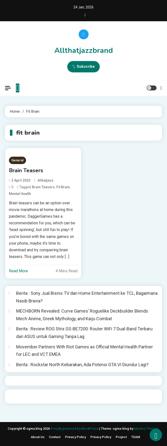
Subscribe (83, 66)
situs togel (17, 396)
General (17, 160)
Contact (55, 437)
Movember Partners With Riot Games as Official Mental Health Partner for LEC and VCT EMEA (84, 350)
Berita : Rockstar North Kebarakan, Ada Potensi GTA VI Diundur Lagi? (82, 364)
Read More (18, 271)
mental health (20, 194)
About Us (37, 437)
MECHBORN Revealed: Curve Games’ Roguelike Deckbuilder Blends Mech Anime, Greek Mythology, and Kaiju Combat (82, 314)
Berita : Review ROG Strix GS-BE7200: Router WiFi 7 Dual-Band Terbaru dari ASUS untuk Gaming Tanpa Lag (84, 332)
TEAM (135, 437)
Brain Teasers (26, 170)
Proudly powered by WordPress (75, 428)
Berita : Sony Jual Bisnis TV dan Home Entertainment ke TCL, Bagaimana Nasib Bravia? (87, 297)
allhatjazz (45, 180)
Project (121, 437)
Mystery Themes (146, 428)
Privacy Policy (75, 437)
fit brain (63, 187)
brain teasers (43, 187)
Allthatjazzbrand (83, 50)
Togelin (31, 396)
